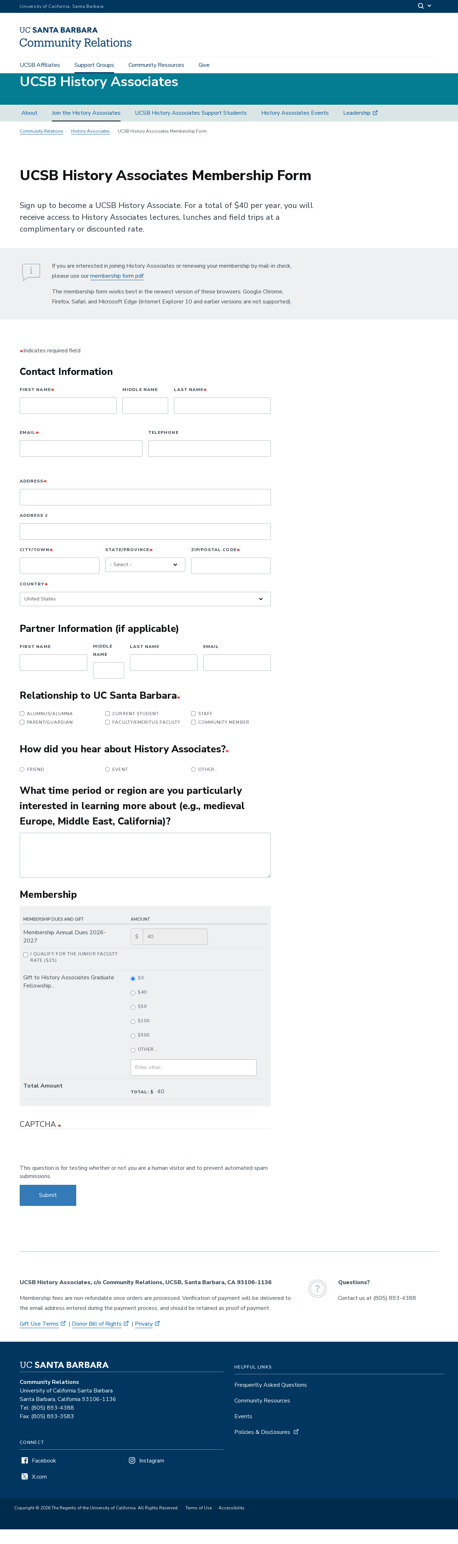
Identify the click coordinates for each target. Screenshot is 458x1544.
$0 (137, 993)
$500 (140, 1050)
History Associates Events (295, 128)
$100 (140, 1036)
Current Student (132, 728)
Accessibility (231, 1522)
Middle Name (140, 404)
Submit (48, 1210)
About (29, 128)
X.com (39, 1491)
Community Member (220, 737)
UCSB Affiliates (40, 65)
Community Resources (156, 65)
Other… (204, 784)
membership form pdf (116, 291)
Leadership (357, 128)
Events (243, 1431)
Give (204, 65)
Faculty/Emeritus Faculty (142, 737)
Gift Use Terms (39, 1338)
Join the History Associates (86, 128)
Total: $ (142, 1106)
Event (116, 784)
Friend (32, 784)
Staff (202, 728)
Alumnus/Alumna (46, 728)
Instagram (151, 1475)
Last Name (189, 404)
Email (27, 447)
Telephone (163, 447)
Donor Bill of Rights (97, 1338)
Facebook (44, 1475)
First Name (35, 404)
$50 (139, 1021)
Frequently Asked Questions (270, 1400)
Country (32, 599)
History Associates (90, 146)
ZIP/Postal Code (214, 564)
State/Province (127, 564)
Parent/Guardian (46, 737)
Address (31, 496)
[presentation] (74, 1165)
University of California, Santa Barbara (62, 6)
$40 (139, 1007)
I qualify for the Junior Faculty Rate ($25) (70, 972)
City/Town (34, 564)
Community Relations (41, 146)
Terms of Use (198, 1522)
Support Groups (94, 65)
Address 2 (34, 530)
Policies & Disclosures (262, 1447)
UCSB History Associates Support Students (191, 128)
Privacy (144, 1338)
